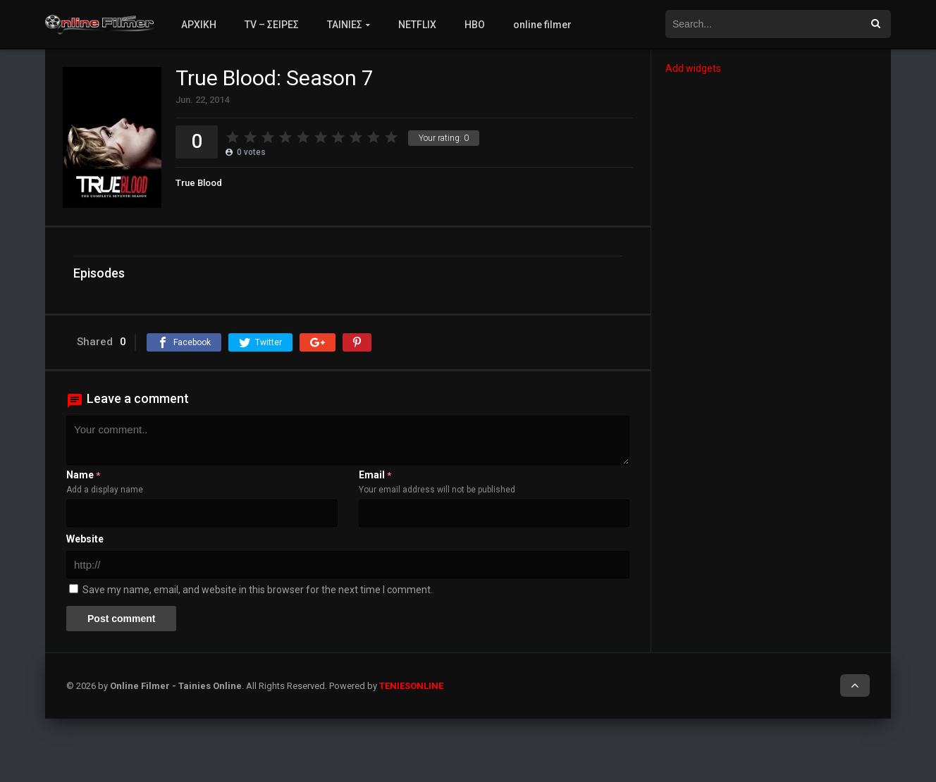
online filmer (542, 24)
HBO (474, 24)
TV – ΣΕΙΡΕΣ (272, 24)
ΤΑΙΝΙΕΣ (344, 24)
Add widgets (693, 68)
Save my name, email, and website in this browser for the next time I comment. (257, 589)
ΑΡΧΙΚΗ (198, 24)
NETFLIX (417, 24)
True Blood (199, 182)
